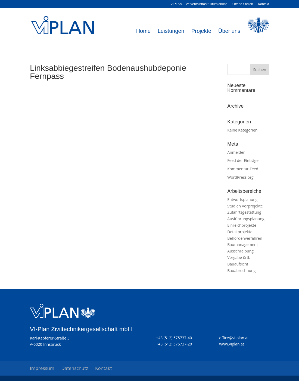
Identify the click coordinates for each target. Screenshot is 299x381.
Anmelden (236, 152)
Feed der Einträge (242, 160)
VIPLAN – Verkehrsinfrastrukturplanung (198, 4)
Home (143, 31)
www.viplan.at (231, 344)
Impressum (42, 368)
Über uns (229, 31)
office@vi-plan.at (233, 337)
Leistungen (171, 31)
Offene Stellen (242, 4)
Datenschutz (74, 368)
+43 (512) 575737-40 (174, 337)
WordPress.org (240, 177)
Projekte (201, 31)
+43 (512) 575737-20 (174, 344)
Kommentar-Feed (242, 168)
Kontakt (263, 4)
